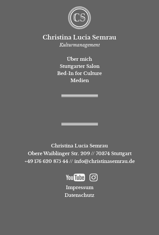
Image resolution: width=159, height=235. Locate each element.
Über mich (79, 59)
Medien (79, 80)
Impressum (79, 187)
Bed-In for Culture (79, 73)
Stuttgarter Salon (80, 66)
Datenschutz (79, 195)
